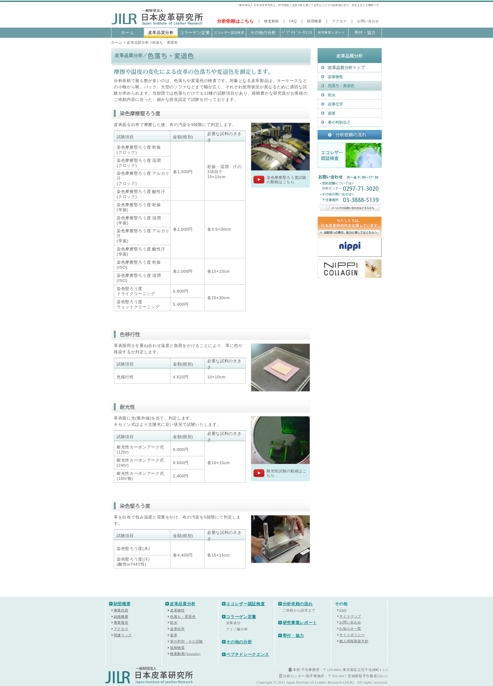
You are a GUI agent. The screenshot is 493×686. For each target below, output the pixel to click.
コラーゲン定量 (195, 32)
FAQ (293, 21)
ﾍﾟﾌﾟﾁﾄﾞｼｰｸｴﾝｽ (297, 32)
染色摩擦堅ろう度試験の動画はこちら (287, 179)
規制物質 (177, 648)
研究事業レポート (331, 32)
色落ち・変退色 (183, 616)
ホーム (127, 32)
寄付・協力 (365, 32)
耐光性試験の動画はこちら (287, 473)
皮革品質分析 (161, 32)
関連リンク (123, 635)
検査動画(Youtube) (185, 654)
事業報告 (121, 622)
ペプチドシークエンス (245, 654)
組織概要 (121, 616)
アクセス (339, 21)
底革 (173, 635)
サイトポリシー (352, 635)
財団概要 (314, 21)
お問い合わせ (368, 21)
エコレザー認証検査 (229, 32)
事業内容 (121, 610)
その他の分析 (263, 32)
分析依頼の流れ (295, 603)
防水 (173, 622)
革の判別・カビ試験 (186, 641)
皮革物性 (176, 610)
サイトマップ (350, 616)
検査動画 (271, 21)
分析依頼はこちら (235, 21)
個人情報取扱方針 (353, 641)
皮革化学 (177, 629)
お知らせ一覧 (350, 628)
